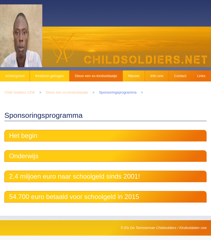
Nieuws (134, 76)
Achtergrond (14, 76)
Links (201, 76)
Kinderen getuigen (49, 76)
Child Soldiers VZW (19, 92)
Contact (180, 76)
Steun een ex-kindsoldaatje (96, 76)
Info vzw (157, 76)
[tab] (105, 135)
